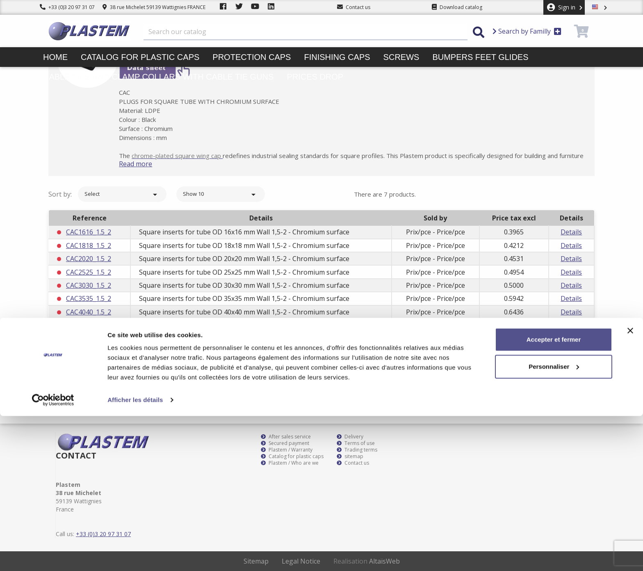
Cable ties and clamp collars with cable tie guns (158, 76)
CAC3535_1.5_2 (88, 298)
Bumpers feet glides (480, 57)
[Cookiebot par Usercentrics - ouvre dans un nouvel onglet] (53, 555)
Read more (147, 164)
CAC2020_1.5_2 (88, 258)
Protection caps (251, 57)
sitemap (350, 456)
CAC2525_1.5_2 (88, 272)
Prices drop (315, 76)
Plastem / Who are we (290, 463)
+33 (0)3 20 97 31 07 (67, 7)
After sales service (286, 436)
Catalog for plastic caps (140, 57)
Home (55, 57)
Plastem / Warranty (286, 450)
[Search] (305, 32)
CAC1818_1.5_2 (88, 245)
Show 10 (220, 195)
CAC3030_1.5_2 (88, 285)
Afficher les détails (135, 554)
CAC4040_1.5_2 (88, 311)
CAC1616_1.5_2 (88, 231)
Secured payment (285, 443)
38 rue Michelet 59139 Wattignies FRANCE (154, 7)
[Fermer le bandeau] (630, 485)
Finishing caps (337, 57)
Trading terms (357, 450)
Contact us (353, 463)
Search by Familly (527, 31)
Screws (401, 57)
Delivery (350, 436)
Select (122, 195)
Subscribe (571, 365)
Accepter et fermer (554, 494)
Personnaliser (554, 521)
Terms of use (356, 443)
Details (571, 231)
